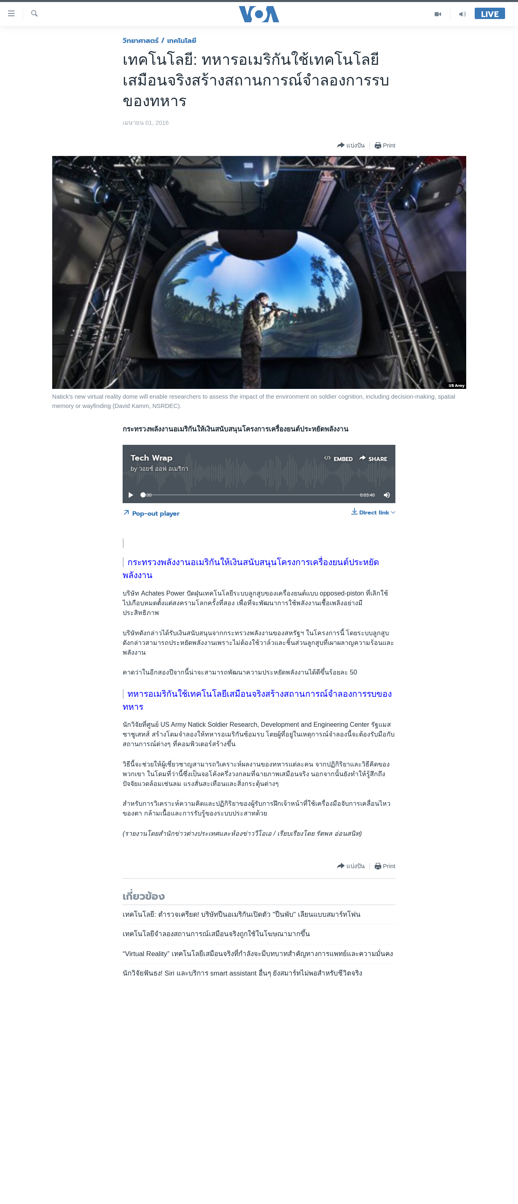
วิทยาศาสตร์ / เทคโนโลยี (159, 40)
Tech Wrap (151, 458)
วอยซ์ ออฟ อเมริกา (163, 468)
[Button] (351, 146)
